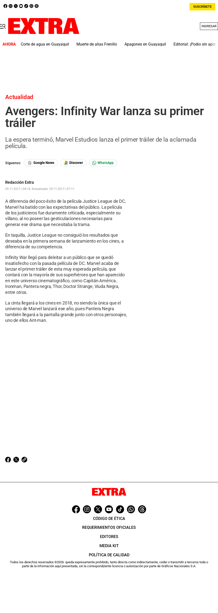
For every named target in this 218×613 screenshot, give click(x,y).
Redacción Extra (19, 182)
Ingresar (209, 26)
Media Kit (109, 545)
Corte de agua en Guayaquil (45, 44)
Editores (109, 536)
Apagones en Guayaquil (145, 44)
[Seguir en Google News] (40, 162)
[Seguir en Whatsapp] (103, 162)
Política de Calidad (109, 555)
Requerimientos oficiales (109, 527)
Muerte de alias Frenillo (96, 44)
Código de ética (109, 518)
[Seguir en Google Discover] (73, 162)
